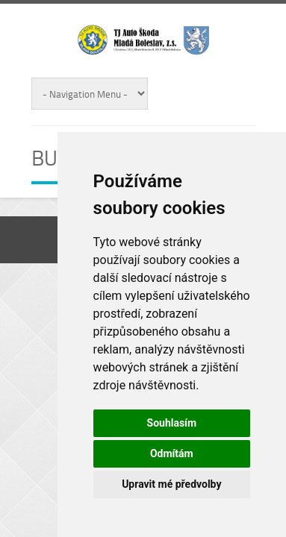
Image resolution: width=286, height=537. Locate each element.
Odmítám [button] (171, 453)
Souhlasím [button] (172, 423)
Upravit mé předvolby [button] (171, 484)
